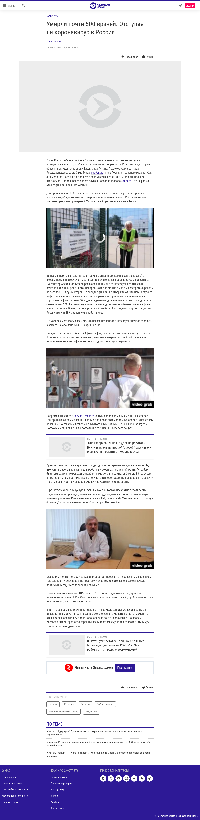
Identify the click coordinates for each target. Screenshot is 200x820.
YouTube (55, 801)
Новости (52, 16)
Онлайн (55, 795)
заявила (126, 181)
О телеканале (9, 776)
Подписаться (125, 667)
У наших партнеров (61, 782)
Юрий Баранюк (54, 41)
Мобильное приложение (15, 795)
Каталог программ (12, 782)
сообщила (97, 172)
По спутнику (57, 788)
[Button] (129, 57)
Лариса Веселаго (83, 416)
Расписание (57, 807)
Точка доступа (59, 776)
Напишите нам (10, 801)
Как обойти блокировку (15, 788)
